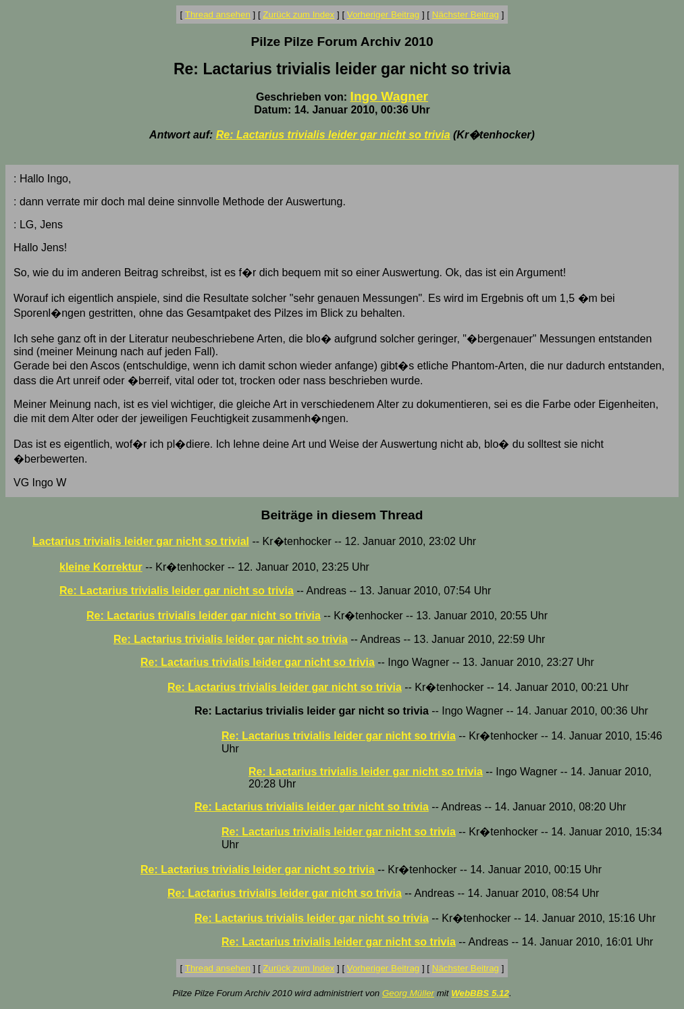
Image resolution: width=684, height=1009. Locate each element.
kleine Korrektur (100, 567)
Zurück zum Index (298, 14)
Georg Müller (408, 993)
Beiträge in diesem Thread (342, 515)
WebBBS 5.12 (480, 993)
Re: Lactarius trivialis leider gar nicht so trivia (333, 134)
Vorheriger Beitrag (383, 14)
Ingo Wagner (389, 96)
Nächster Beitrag (465, 14)
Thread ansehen (218, 14)
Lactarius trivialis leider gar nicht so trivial (140, 541)
